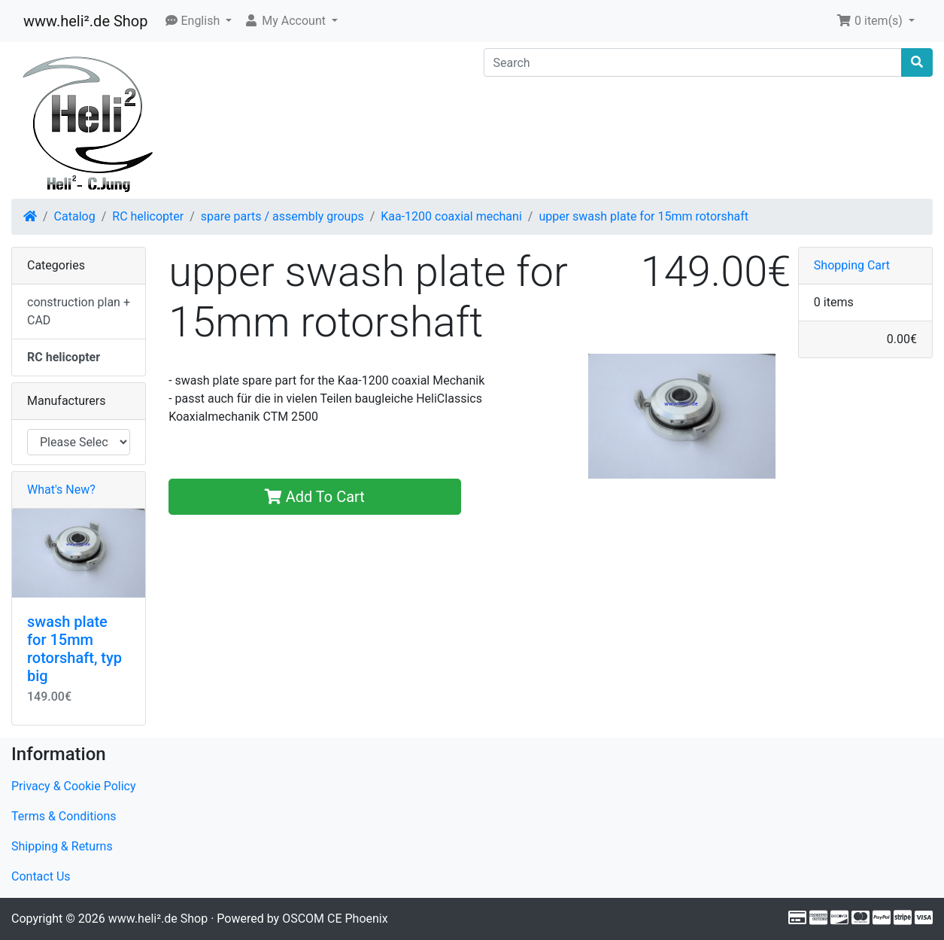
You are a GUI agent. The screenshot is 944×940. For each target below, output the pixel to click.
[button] (198, 21)
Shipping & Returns (62, 846)
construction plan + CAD (78, 311)
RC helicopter (148, 216)
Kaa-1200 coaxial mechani (451, 216)
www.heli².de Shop (85, 21)
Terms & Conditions (64, 816)
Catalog (75, 216)
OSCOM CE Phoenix (335, 918)
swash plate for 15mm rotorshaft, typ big (74, 649)
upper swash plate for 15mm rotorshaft (643, 216)
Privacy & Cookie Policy (73, 786)
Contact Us (41, 876)
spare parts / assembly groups (282, 216)
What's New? (61, 489)
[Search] (693, 62)
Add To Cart (315, 497)
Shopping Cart (852, 265)
